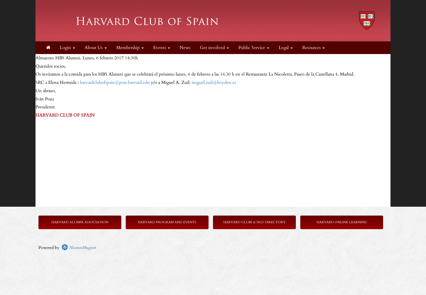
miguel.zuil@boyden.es (214, 82)
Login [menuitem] (67, 48)
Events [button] (161, 48)
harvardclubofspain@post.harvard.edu (115, 82)
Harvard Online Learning (342, 222)
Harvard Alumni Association (79, 222)
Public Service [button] (253, 48)
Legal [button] (286, 48)
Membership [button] (130, 48)
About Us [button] (96, 48)
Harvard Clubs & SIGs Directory (254, 222)
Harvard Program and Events (167, 222)
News (185, 48)
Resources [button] (313, 48)
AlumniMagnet (79, 247)
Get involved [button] (214, 48)
